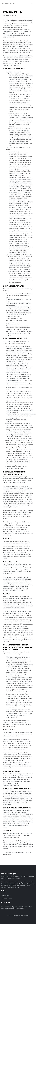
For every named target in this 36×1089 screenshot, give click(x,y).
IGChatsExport (8, 3)
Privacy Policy (6, 895)
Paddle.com (4, 884)
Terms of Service (7, 899)
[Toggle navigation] (32, 3)
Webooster (15, 915)
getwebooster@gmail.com (21, 907)
